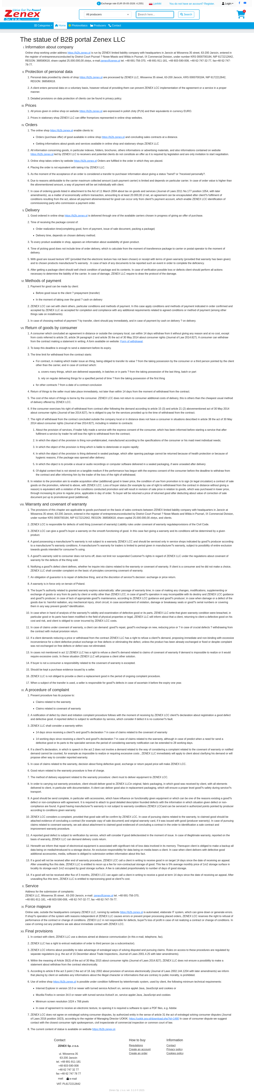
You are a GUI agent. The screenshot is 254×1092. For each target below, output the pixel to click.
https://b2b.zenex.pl (79, 52)
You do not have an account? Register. (192, 3)
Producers (98, 25)
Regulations (136, 1045)
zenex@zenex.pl (110, 60)
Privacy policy (174, 1049)
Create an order (138, 1053)
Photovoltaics (78, 25)
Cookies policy (174, 1053)
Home (60, 25)
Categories (42, 25)
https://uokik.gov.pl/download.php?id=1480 (154, 1018)
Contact (115, 25)
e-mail (72, 1078)
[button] (239, 3)
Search (186, 14)
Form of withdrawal (131, 341)
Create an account (140, 1049)
